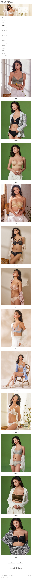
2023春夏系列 (4, 25)
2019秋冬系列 (4, 43)
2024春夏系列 (4, 20)
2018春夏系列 (4, 50)
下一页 (20, 562)
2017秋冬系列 (4, 53)
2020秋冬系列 (4, 38)
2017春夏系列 (4, 55)
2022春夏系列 (4, 30)
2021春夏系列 (4, 35)
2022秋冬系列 (4, 27)
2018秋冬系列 (4, 48)
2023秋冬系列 (4, 22)
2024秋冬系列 (4, 17)
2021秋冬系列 (4, 32)
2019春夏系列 (4, 45)
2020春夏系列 (4, 40)
